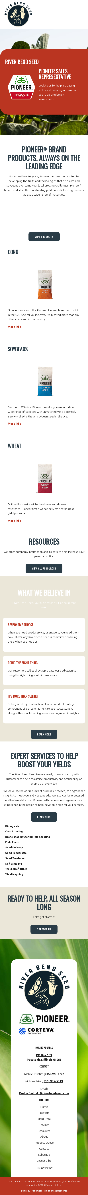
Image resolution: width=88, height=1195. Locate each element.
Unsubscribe (44, 1160)
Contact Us (44, 929)
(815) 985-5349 (52, 1081)
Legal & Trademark (31, 1191)
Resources (44, 1130)
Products (44, 1112)
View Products (44, 237)
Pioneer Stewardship (55, 1191)
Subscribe (44, 1154)
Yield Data (44, 1118)
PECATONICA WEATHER (44, 213)
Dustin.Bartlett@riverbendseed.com (44, 1093)
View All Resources (44, 568)
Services (44, 1124)
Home (44, 1106)
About (44, 1136)
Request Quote (44, 1142)
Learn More (44, 734)
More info (14, 326)
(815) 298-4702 (54, 1074)
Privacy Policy (44, 1167)
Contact (44, 1148)
